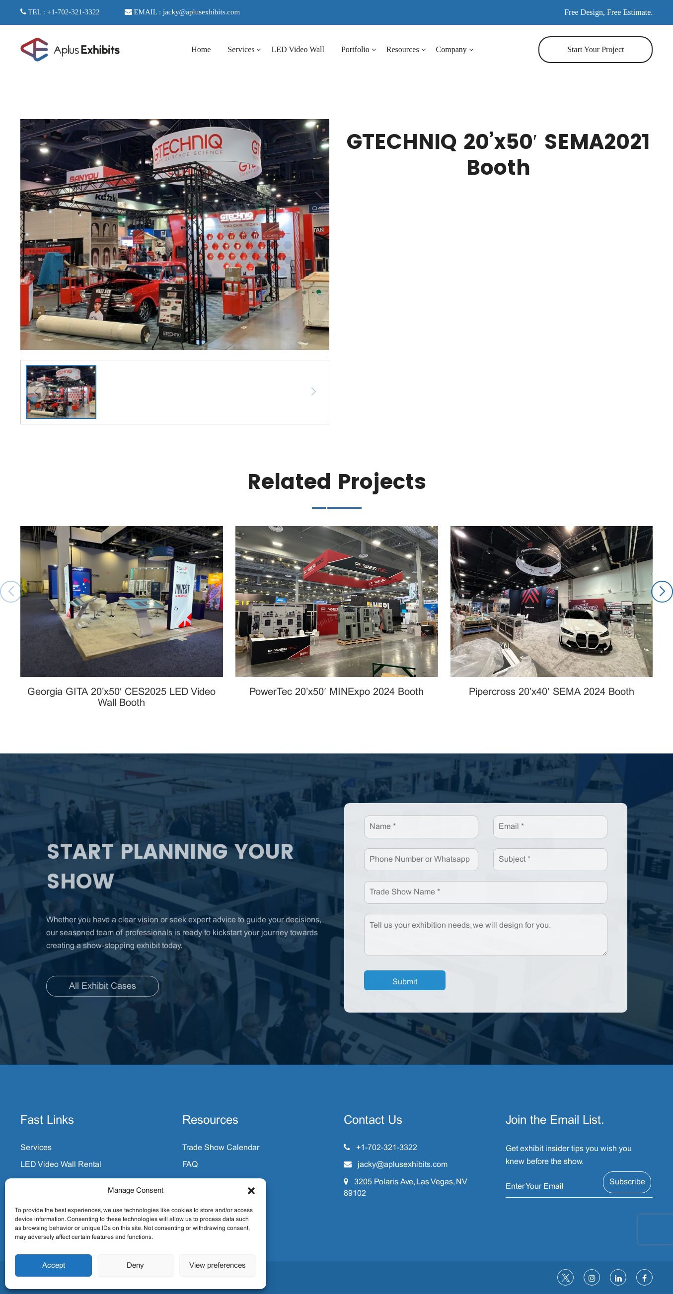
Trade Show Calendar (220, 1148)
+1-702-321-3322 (386, 1148)
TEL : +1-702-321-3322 (60, 12)
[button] (251, 1191)
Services (240, 49)
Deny (135, 1265)
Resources (402, 49)
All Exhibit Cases (102, 991)
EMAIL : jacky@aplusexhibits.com (182, 12)
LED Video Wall (297, 49)
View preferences (217, 1265)
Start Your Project (595, 49)
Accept (53, 1265)
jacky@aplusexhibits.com (403, 1164)
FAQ (190, 1164)
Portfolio (355, 49)
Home (201, 49)
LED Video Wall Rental (60, 1164)
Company (451, 49)
